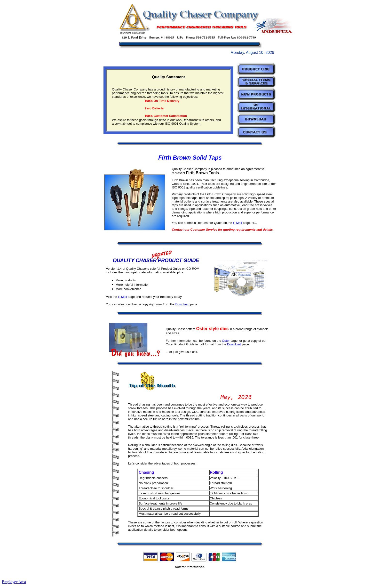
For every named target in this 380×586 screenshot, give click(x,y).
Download (182, 304)
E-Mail (237, 223)
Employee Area (14, 582)
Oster (226, 340)
